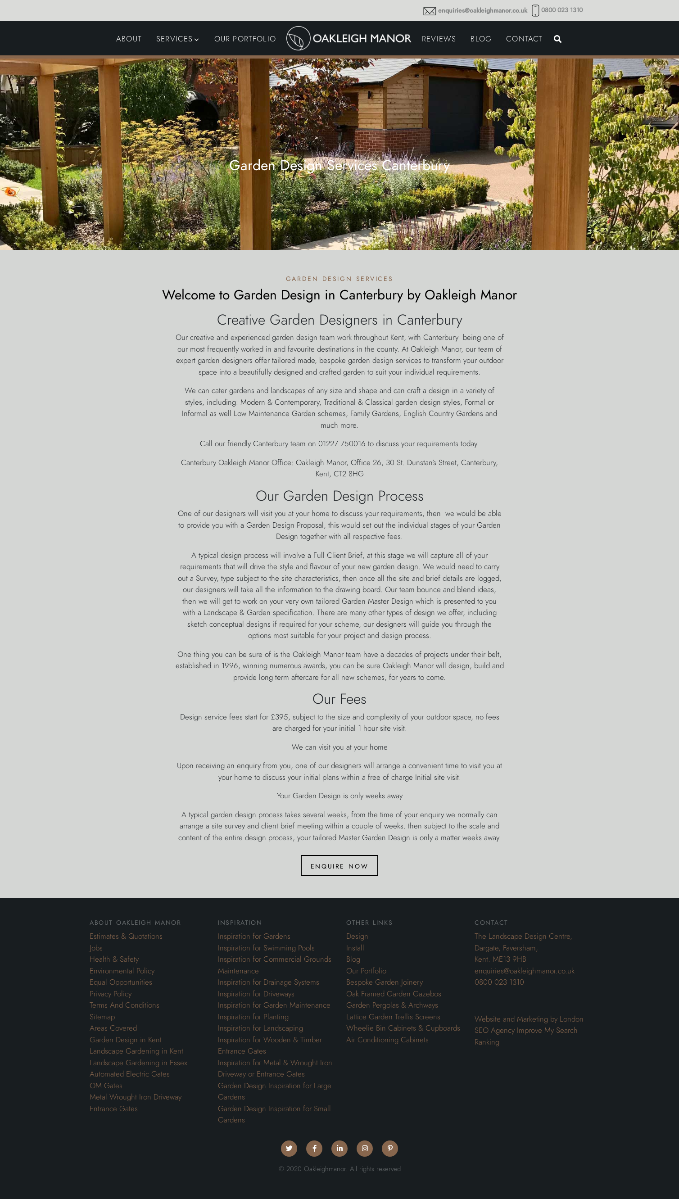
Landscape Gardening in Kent (136, 1050)
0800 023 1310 (562, 10)
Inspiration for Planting (253, 1016)
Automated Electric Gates (130, 1073)
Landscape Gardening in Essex (138, 1062)
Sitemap (102, 1016)
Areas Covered (113, 1028)
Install (355, 947)
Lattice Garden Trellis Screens (393, 1016)
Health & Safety (114, 959)
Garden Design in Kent (126, 1039)
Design (357, 936)
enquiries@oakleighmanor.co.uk (482, 10)
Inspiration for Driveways (256, 993)
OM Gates (106, 1085)
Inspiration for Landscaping (260, 1028)
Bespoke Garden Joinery (384, 982)
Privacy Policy (110, 993)
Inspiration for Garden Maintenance (274, 1005)
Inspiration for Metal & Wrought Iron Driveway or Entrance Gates (275, 1068)
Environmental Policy (122, 970)
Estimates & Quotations (126, 936)
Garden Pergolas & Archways (392, 1005)
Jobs (96, 947)
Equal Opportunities (121, 982)
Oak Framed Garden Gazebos (393, 993)
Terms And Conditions (124, 1005)
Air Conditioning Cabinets (387, 1039)
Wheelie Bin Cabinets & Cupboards (403, 1028)
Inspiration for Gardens (254, 936)
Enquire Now (339, 865)
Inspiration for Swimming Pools (266, 947)
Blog (353, 959)
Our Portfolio (366, 970)
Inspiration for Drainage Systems (268, 982)
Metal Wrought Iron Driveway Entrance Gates (135, 1102)
